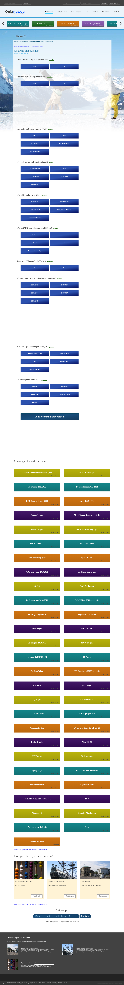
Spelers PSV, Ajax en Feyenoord (37, 799)
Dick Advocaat (64, 202)
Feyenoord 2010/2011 (87, 614)
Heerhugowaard (64, 394)
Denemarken (86, 882)
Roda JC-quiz (37, 742)
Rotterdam (64, 386)
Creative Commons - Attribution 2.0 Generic (44, 949)
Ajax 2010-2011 (87, 558)
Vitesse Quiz (37, 629)
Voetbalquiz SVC (87, 699)
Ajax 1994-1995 (87, 501)
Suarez (64, 235)
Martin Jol (34, 202)
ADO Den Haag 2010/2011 (37, 572)
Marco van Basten (35, 218)
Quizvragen (49, 12)
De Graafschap (35, 151)
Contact (116, 12)
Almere (34, 386)
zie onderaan (119, 983)
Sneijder (34, 235)
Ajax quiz (37, 699)
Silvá (34, 361)
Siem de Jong (64, 353)
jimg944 (35, 948)
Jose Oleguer (64, 361)
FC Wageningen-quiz (37, 614)
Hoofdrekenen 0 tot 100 (23, 882)
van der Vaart (34, 243)
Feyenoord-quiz (87, 785)
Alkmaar (35, 402)
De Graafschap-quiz (37, 558)
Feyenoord (34, 185)
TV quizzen (106, 12)
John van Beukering (34, 251)
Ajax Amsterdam (37, 728)
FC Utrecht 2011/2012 (68, 24)
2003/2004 (34, 293)
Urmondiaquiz (37, 515)
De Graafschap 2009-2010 (87, 770)
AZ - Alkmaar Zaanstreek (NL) (87, 515)
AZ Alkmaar (35, 177)
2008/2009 (64, 285)
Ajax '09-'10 (87, 742)
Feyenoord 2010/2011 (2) (37, 657)
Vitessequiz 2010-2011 (37, 643)
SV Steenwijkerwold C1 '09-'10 (87, 728)
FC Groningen (87, 756)
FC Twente (34, 143)
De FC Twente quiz (42, 24)
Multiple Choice (62, 12)
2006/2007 (64, 293)
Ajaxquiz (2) (37, 813)
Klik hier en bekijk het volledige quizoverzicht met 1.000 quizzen (62, 921)
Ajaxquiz (37, 685)
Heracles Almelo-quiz (87, 813)
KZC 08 (37, 586)
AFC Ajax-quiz (87, 643)
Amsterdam (35, 394)
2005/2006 (34, 301)
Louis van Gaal (35, 210)
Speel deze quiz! (24, 25)
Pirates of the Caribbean (56, 882)
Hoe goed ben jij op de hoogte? (91, 885)
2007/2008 (34, 285)
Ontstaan (95, 12)
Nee (34, 66)
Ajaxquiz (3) (37, 770)
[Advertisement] (53, 108)
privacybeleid (58, 983)
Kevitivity (90, 948)
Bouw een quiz (76, 12)
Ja (64, 66)
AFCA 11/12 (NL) (37, 543)
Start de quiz (55, 476)
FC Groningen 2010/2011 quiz (87, 671)
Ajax (34, 135)
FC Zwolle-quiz (37, 714)
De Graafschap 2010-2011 (37, 600)
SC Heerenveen (64, 143)
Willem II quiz (37, 529)
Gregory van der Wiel (64, 210)
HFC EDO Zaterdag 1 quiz (87, 529)
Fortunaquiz (87, 685)
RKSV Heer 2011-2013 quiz (87, 600)
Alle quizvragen (37, 841)
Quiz (86, 12)
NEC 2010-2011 (87, 629)
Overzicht (56, 844)
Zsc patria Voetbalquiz (37, 827)
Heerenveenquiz (37, 785)
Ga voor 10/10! (20, 885)
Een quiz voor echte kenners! (57, 885)
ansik (35, 962)
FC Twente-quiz (87, 543)
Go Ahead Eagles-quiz (87, 572)
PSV (64, 135)
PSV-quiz (87, 657)
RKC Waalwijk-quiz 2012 (37, 501)
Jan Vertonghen (34, 369)
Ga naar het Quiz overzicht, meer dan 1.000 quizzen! (30, 849)
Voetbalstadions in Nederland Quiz (17, 24)
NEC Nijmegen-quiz (87, 714)
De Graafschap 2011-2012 (92, 24)
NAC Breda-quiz (87, 586)
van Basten (64, 243)
